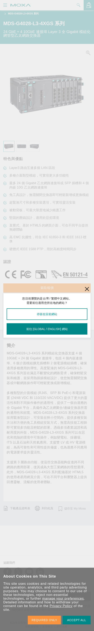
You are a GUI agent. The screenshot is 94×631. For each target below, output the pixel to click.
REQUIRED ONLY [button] (44, 620)
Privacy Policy (60, 606)
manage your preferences (63, 598)
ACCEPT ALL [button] (76, 620)
